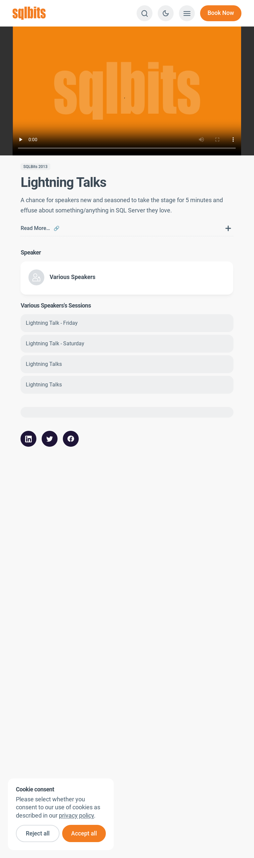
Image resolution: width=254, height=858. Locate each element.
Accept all (84, 833)
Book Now (220, 13)
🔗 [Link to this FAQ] (57, 228)
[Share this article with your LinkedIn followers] (28, 439)
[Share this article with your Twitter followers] (50, 439)
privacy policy (76, 815)
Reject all (38, 833)
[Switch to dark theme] (166, 13)
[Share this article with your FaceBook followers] (71, 439)
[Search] (144, 13)
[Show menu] (187, 13)
